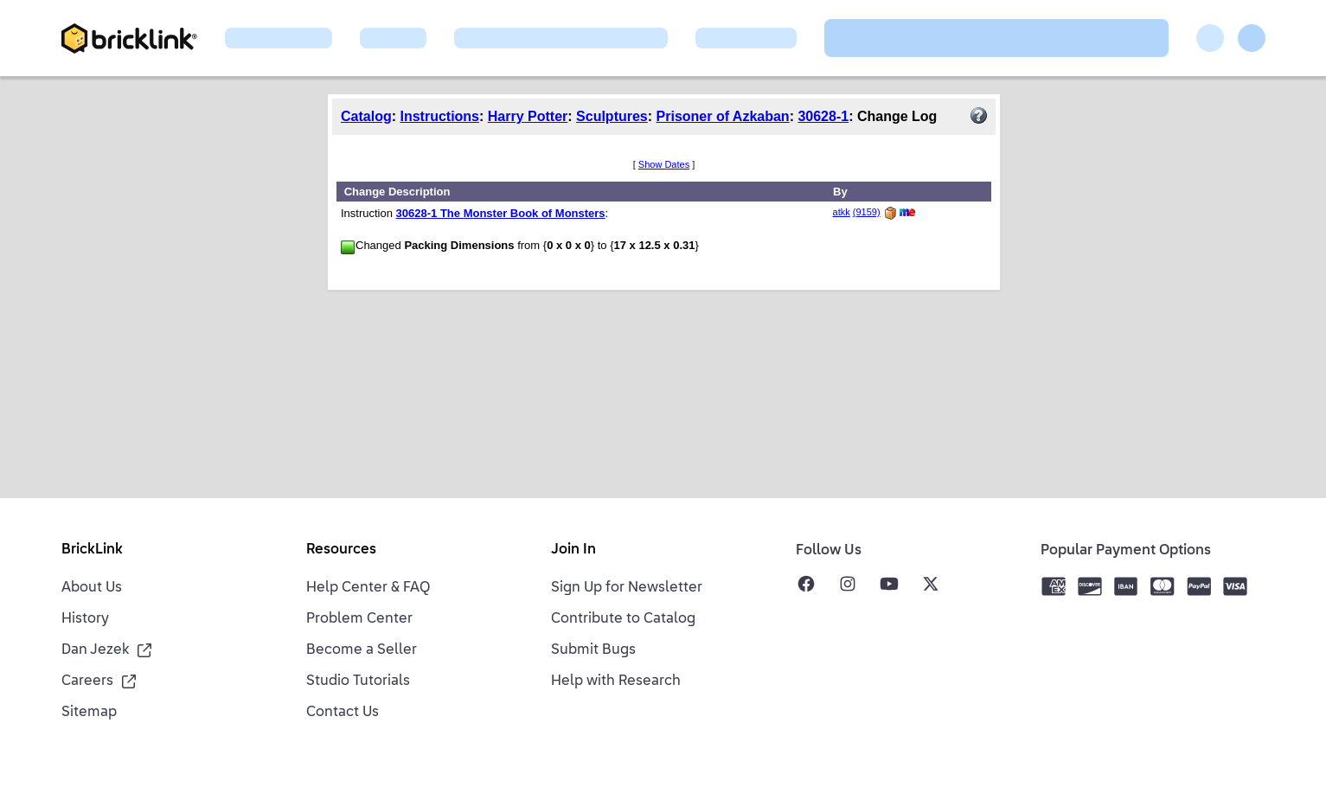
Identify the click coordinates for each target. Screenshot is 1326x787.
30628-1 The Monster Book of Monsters (500, 213)
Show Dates (663, 164)
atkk (841, 212)
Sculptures (612, 116)
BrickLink (92, 550)
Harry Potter (527, 116)
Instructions (439, 116)
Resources (341, 550)
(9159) (867, 212)
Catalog (366, 116)
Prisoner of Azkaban (723, 116)
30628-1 (823, 116)
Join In (573, 550)
